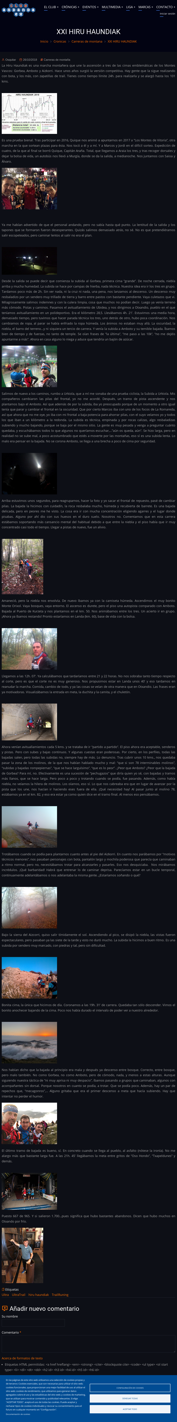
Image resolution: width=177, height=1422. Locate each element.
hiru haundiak (39, 1295)
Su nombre (10, 1316)
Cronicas (60, 41)
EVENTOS (89, 7)
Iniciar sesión (167, 13)
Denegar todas (130, 1398)
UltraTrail (18, 1295)
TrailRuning (60, 1295)
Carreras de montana (87, 41)
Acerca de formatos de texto (22, 1358)
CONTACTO (164, 7)
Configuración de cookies (130, 1388)
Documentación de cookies (18, 1414)
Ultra (5, 1295)
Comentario (10, 1332)
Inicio (44, 41)
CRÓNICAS (69, 7)
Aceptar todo (130, 1409)
